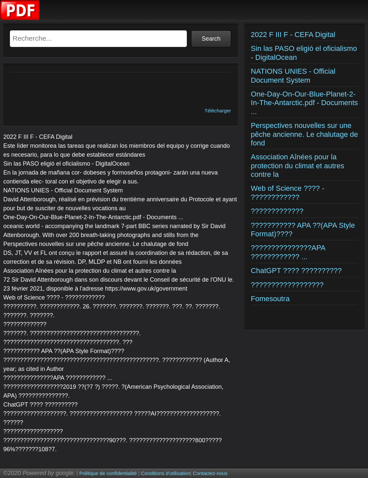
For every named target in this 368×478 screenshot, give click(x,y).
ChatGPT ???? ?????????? (296, 270)
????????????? (277, 211)
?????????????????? (287, 285)
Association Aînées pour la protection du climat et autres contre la (297, 166)
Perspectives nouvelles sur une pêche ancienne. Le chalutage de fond (304, 134)
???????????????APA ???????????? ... (288, 252)
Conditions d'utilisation (165, 473)
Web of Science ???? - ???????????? (287, 192)
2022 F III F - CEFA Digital (293, 34)
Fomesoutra (270, 299)
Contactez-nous (210, 473)
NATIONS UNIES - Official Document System (293, 75)
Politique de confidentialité (108, 473)
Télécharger (218, 110)
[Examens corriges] (20, 18)
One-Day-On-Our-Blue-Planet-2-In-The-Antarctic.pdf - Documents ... (304, 103)
